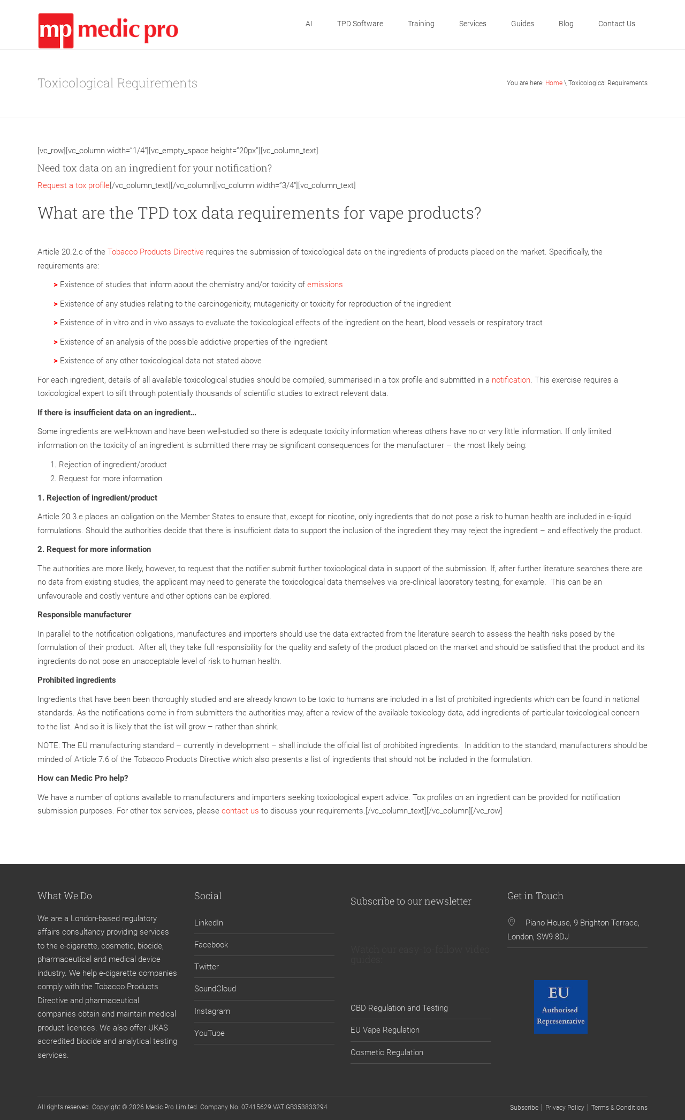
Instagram (212, 1011)
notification (511, 380)
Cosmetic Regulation (387, 1052)
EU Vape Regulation (385, 1030)
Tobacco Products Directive (156, 252)
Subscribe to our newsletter (411, 900)
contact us (240, 811)
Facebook (211, 945)
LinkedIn (208, 923)
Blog (566, 23)
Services (472, 23)
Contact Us (616, 23)
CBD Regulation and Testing (399, 1008)
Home (553, 83)
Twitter (206, 967)
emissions (325, 284)
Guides (522, 23)
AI (309, 23)
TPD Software (360, 23)
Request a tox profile (73, 185)
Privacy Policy (564, 1107)
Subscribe (524, 1107)
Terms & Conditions (619, 1107)
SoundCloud (215, 989)
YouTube (209, 1033)
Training (421, 23)
